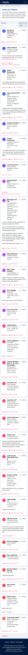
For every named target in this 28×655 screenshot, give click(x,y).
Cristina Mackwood (10, 139)
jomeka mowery (12, 475)
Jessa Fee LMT (12, 383)
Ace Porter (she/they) (10, 31)
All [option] (2, 25)
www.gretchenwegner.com (9, 59)
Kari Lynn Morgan (12, 541)
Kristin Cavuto (11, 596)
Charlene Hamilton (13, 123)
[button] (20, 30)
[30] (23, 25)
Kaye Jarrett (11, 584)
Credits (12, 642)
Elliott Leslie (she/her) (10, 270)
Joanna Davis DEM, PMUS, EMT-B (13, 457)
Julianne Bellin (11, 499)
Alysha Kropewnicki (11, 71)
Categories (7, 5)
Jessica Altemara (12, 417)
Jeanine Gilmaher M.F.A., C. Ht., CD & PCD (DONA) (13, 363)
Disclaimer (19, 642)
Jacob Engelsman (12, 341)
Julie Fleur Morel (12, 518)
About (7, 642)
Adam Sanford (12, 47)
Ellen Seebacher (12, 254)
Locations (3, 23)
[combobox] (9, 25)
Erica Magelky (11, 290)
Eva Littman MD (12, 309)
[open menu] (25, 2)
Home (2, 5)
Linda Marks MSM (13, 617)
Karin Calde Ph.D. (12, 555)
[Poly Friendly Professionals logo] (5, 2)
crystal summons (12, 165)
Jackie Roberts (12, 325)
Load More (5, 636)
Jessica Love (11, 435)
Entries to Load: (23, 23)
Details (24, 30)
